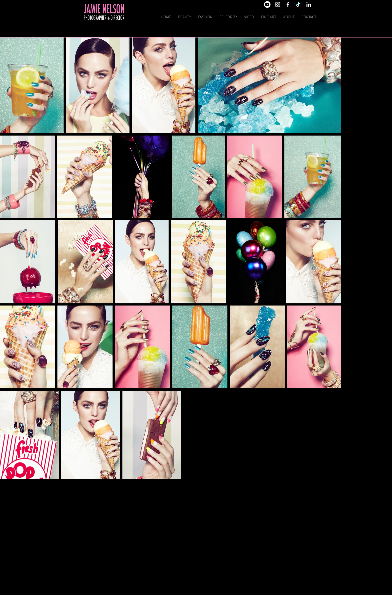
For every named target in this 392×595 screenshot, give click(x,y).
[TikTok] (298, 4)
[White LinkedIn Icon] (308, 4)
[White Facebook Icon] (288, 4)
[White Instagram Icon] (277, 4)
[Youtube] (267, 4)
